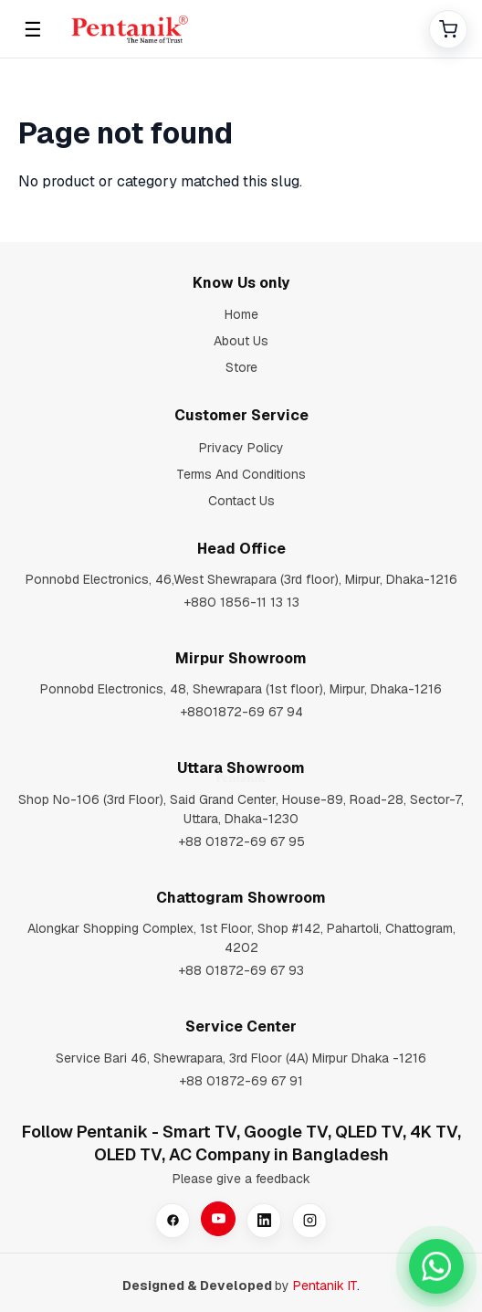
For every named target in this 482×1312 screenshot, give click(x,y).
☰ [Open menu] (33, 29)
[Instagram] (309, 1220)
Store (241, 367)
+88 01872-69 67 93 (241, 970)
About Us (241, 341)
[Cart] (448, 29)
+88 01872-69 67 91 (241, 1081)
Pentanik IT (325, 1285)
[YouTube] (218, 1218)
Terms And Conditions (241, 474)
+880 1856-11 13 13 (241, 602)
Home (241, 314)
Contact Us (241, 500)
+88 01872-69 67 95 (241, 841)
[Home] (240, 29)
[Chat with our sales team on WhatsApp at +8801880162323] (436, 1266)
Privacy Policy (241, 447)
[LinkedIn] (263, 1220)
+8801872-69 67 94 (241, 712)
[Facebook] (172, 1220)
